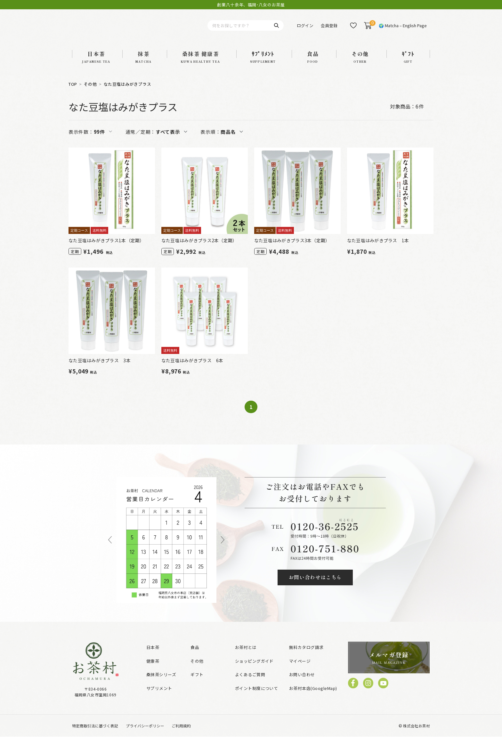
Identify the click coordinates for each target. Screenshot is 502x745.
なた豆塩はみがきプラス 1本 (378, 248)
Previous (110, 548)
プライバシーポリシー (145, 734)
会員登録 (329, 30)
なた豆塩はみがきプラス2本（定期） (199, 248)
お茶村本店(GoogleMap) (313, 696)
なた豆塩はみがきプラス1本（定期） (106, 248)
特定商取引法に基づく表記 (95, 734)
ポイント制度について (256, 696)
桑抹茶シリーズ (161, 683)
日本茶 (152, 656)
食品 (194, 656)
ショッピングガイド (254, 669)
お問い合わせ (302, 683)
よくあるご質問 (250, 683)
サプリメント (159, 696)
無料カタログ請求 (306, 656)
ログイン (305, 30)
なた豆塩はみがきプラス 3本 (100, 368)
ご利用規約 (181, 734)
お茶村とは (245, 656)
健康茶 (152, 669)
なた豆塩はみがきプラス (127, 92)
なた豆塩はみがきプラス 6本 (192, 368)
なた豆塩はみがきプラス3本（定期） (292, 248)
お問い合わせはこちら (315, 585)
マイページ (300, 669)
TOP (73, 92)
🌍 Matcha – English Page (403, 30)
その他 (90, 92)
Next (222, 548)
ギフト (196, 683)
